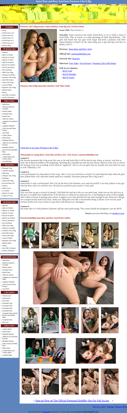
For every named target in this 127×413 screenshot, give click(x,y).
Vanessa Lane (6, 296)
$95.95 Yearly (68, 78)
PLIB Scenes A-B (8, 33)
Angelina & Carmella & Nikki (10, 122)
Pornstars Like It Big (9, 77)
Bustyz (4, 92)
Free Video (74, 63)
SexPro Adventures (8, 97)
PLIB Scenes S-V (8, 43)
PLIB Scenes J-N (7, 38)
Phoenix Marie (7, 111)
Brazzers (5, 52)
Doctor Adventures (8, 67)
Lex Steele (5, 191)
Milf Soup (5, 173)
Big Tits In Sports (8, 62)
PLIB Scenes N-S (8, 40)
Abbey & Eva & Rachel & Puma (10, 144)
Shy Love (5, 322)
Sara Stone (5, 301)
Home (4, 30)
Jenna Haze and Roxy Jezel (80, 49)
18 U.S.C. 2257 (99, 407)
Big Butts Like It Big (9, 87)
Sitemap (110, 407)
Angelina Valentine (8, 126)
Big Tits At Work (7, 60)
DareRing (5, 178)
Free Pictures (85, 63)
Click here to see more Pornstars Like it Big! (39, 148)
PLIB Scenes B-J (7, 35)
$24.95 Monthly (69, 74)
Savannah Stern (7, 114)
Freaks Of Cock (7, 196)
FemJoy (4, 186)
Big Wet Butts (6, 90)
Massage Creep (7, 168)
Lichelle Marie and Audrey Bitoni (8, 158)
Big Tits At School (8, 57)
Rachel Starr (6, 116)
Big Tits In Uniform (8, 65)
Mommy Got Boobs (8, 75)
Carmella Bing (7, 161)
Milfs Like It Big (7, 72)
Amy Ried (5, 133)
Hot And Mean (7, 70)
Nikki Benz (6, 104)
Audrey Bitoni (7, 135)
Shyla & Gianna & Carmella (8, 108)
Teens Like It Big (7, 82)
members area (118, 213)
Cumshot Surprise (8, 171)
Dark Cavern (6, 188)
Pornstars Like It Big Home (104, 63)
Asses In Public (7, 85)
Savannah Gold (7, 303)
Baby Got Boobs (7, 55)
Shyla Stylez (6, 138)
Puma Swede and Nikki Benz (9, 151)
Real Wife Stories (8, 80)
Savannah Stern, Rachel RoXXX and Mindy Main (9, 315)
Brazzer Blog (6, 45)
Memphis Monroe (8, 140)
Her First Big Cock (8, 183)
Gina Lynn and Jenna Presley (9, 129)
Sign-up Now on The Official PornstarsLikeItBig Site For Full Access (72, 400)
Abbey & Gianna (7, 119)
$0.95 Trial (67, 71)
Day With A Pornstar (9, 95)
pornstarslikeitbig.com (80, 54)
